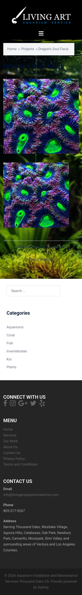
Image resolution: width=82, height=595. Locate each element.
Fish (10, 343)
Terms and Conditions (20, 464)
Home (12, 49)
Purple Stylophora (39, 259)
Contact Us (12, 453)
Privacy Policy (14, 459)
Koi (9, 359)
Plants (11, 367)
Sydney (43, 587)
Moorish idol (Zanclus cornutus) (43, 247)
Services (9, 435)
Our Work (10, 441)
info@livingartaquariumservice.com (31, 495)
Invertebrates (17, 351)
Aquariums (15, 327)
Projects (27, 49)
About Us (10, 447)
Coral (11, 335)
